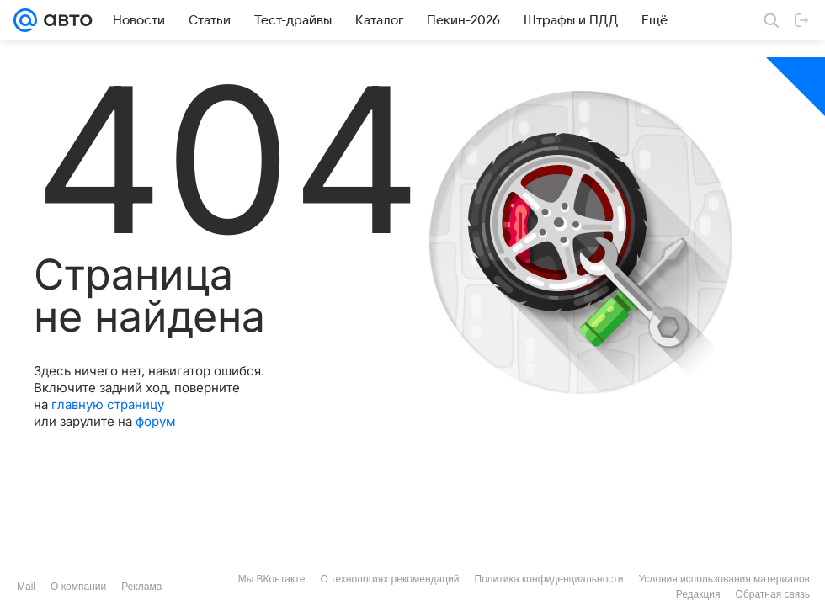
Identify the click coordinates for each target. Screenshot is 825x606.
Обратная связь (773, 594)
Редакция (698, 594)
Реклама (141, 587)
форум (156, 421)
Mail (26, 587)
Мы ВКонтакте (272, 579)
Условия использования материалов (724, 579)
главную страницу (107, 404)
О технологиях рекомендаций (389, 579)
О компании (78, 587)
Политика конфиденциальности (549, 579)
